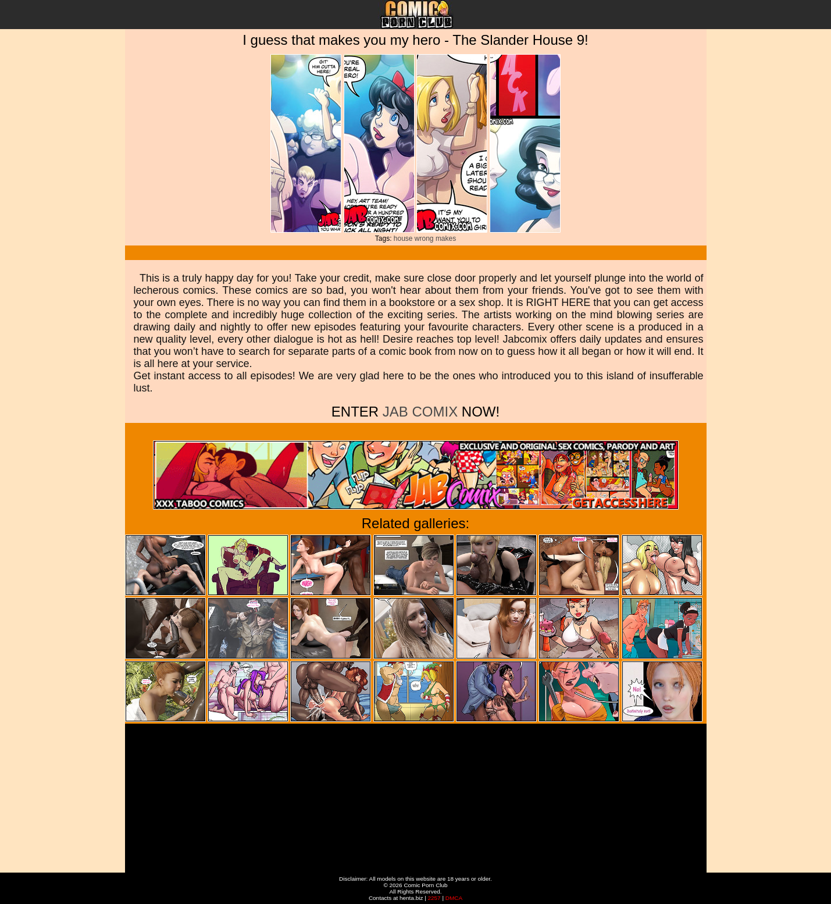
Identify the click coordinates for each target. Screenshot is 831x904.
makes (446, 238)
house (403, 238)
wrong (424, 238)
